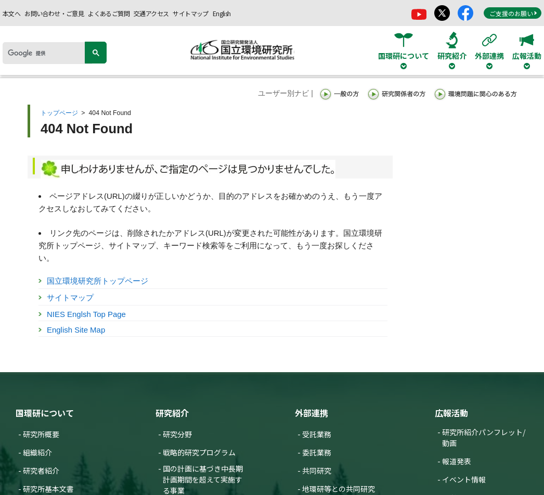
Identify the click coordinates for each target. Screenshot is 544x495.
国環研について (45, 413)
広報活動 (451, 413)
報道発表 (456, 461)
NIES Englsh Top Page (86, 314)
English (222, 13)
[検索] (47, 53)
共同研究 (316, 470)
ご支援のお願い (513, 13)
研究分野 (177, 434)
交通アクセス (151, 13)
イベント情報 (464, 479)
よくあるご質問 (108, 13)
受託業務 (316, 434)
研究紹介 (172, 413)
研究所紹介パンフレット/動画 (483, 437)
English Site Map (76, 329)
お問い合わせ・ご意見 (54, 13)
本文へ (11, 13)
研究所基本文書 (48, 489)
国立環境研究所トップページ (97, 280)
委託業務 (316, 452)
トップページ (59, 113)
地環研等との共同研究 (338, 489)
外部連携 (311, 413)
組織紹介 (37, 452)
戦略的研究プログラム (199, 452)
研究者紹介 (41, 470)
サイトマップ (190, 13)
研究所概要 (41, 434)
